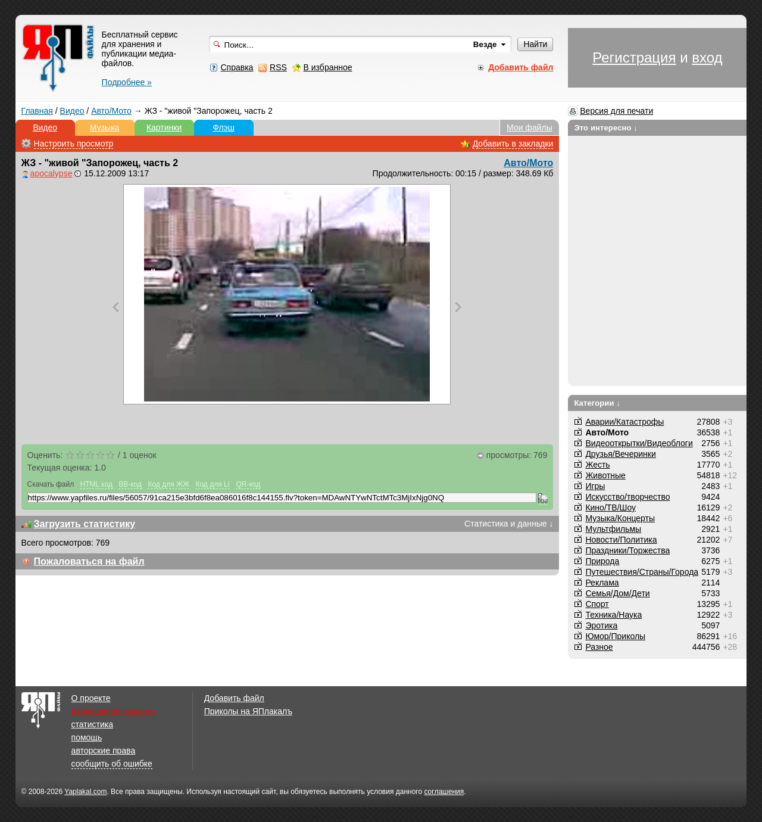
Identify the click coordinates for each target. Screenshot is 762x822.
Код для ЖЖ (168, 484)
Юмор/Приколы (615, 636)
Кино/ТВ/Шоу (610, 507)
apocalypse (51, 173)
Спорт (596, 604)
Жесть (597, 464)
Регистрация (634, 57)
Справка (236, 67)
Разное (599, 647)
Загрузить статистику (85, 524)
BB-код (130, 484)
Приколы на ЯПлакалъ (248, 711)
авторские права (103, 750)
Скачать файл (50, 484)
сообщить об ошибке (111, 763)
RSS (278, 67)
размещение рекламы (114, 711)
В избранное (328, 67)
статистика (92, 724)
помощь (86, 737)
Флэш (224, 127)
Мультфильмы (613, 529)
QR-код (248, 484)
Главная (37, 111)
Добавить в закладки (513, 143)
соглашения (444, 791)
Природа (602, 561)
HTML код (96, 484)
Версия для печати (616, 111)
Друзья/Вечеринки (620, 454)
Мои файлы (529, 127)
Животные (605, 475)
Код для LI (212, 484)
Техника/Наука (613, 614)
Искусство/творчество (627, 497)
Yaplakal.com (85, 791)
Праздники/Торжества (627, 550)
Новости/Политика (621, 539)
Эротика (601, 625)
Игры (595, 486)
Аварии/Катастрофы (624, 421)
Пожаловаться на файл (89, 561)
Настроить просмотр (74, 143)
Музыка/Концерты (620, 518)
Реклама (602, 582)
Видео (72, 111)
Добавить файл (234, 698)
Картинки (164, 127)
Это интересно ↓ (606, 127)
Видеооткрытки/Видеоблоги (638, 443)
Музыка (105, 127)
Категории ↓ (597, 402)
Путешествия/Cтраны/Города (641, 572)
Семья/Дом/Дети (617, 593)
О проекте (91, 698)
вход (707, 57)
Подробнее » (127, 82)
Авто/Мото (111, 111)
